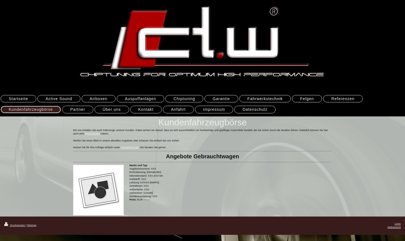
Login (398, 223)
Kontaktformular (130, 147)
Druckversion (15, 225)
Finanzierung (92, 133)
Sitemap (31, 225)
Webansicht (394, 227)
